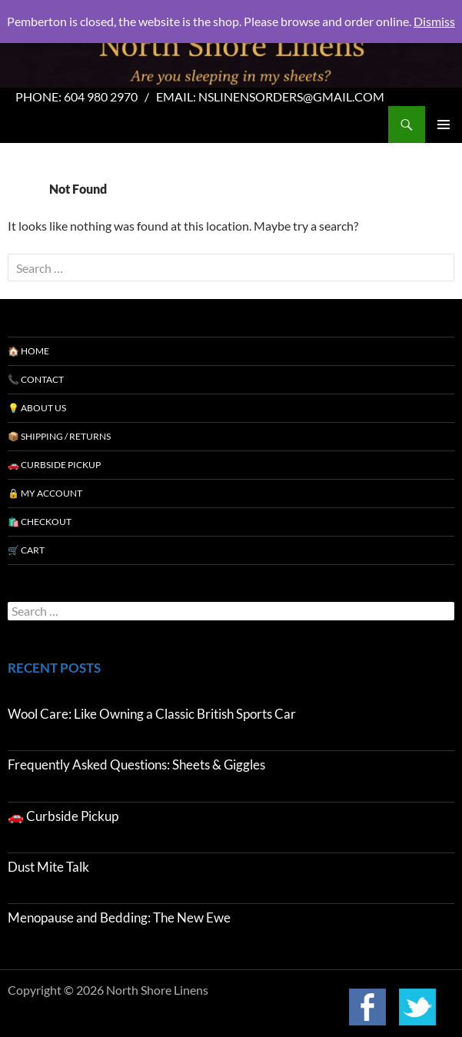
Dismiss (434, 21)
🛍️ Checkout (39, 521)
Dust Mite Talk (48, 867)
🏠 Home (28, 351)
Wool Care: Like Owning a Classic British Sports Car (152, 714)
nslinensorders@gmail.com (291, 96)
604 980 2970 (101, 96)
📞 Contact (36, 379)
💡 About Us (37, 408)
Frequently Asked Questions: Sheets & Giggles (136, 764)
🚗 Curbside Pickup (54, 464)
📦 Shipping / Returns (59, 436)
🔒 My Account (45, 493)
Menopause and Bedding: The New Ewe (119, 917)
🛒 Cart (26, 550)
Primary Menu (443, 124)
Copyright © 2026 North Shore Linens (108, 990)
